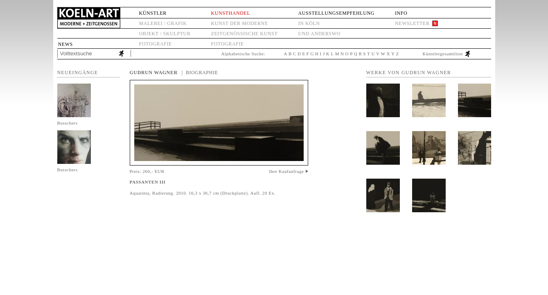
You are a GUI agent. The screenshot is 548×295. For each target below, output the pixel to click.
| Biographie (200, 72)
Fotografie (155, 44)
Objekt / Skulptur (165, 33)
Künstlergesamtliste (443, 53)
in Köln (309, 23)
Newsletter (412, 23)
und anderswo (319, 33)
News (65, 44)
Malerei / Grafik (163, 23)
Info (401, 13)
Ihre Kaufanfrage (286, 171)
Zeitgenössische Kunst (244, 33)
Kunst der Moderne (239, 23)
